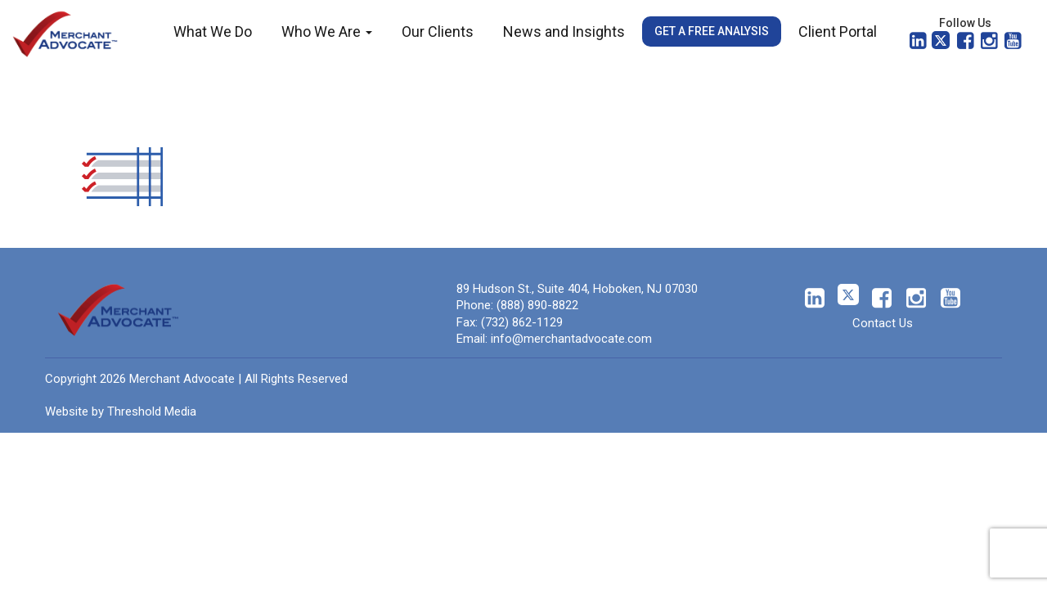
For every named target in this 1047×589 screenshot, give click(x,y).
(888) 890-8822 (537, 305)
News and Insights (564, 31)
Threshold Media (151, 411)
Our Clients (438, 31)
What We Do (212, 31)
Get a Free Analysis (711, 31)
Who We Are (326, 31)
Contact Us (882, 323)
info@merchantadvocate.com (571, 338)
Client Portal (837, 31)
